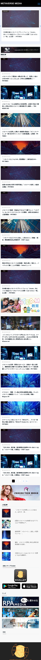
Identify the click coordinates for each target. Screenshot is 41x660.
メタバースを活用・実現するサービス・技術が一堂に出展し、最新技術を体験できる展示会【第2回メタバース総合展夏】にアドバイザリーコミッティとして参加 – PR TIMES (20, 367)
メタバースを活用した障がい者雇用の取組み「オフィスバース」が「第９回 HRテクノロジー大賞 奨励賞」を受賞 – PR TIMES (20, 134)
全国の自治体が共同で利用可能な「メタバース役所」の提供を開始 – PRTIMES (20, 186)
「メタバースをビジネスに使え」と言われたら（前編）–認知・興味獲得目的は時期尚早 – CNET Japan (20, 239)
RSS (4, 59)
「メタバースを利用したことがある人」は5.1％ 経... (26, 511)
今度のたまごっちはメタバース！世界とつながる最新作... (26, 554)
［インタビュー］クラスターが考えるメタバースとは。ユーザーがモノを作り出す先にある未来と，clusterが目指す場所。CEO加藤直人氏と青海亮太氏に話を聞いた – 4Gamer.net (20, 338)
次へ (27, 481)
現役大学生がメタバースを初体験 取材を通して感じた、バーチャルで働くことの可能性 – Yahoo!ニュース (20, 264)
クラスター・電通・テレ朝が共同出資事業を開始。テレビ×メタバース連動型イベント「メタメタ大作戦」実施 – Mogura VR (20, 394)
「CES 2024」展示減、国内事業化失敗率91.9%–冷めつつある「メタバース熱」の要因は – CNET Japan (20, 448)
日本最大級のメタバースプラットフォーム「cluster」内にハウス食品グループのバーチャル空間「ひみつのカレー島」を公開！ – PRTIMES (20, 291)
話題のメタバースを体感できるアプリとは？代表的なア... (26, 521)
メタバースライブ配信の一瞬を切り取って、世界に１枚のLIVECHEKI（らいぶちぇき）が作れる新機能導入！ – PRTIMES (19, 79)
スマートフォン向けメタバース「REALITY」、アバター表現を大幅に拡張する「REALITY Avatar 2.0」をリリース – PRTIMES (20, 422)
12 (23, 481)
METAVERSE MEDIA (11, 3)
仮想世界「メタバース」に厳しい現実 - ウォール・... (27, 532)
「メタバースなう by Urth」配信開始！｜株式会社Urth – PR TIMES (19, 160)
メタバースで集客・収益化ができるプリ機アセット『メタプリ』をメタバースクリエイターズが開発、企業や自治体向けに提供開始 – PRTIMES (20, 212)
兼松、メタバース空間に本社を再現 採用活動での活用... (26, 543)
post (4, 86)
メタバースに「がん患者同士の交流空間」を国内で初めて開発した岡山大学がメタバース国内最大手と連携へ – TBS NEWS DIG (20, 106)
